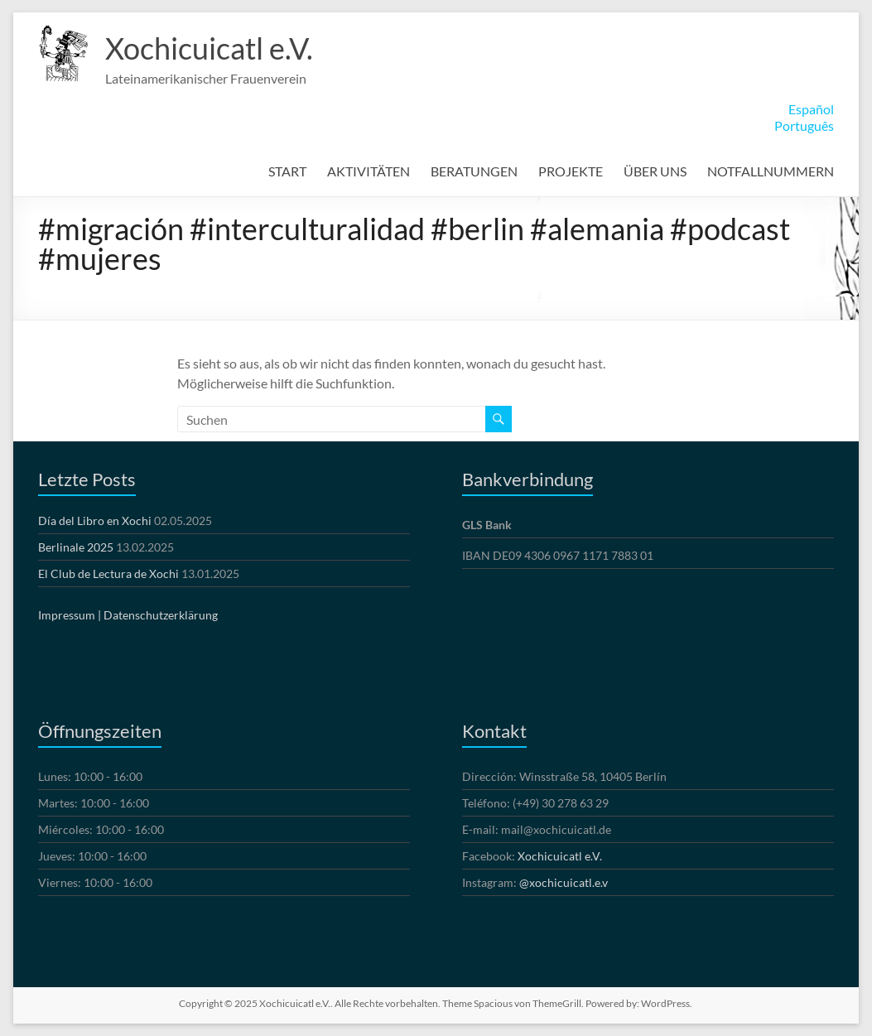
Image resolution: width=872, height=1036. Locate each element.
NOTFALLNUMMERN (770, 171)
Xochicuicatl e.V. (209, 48)
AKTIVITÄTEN (368, 171)
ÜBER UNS (655, 171)
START (287, 171)
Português (804, 125)
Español (811, 109)
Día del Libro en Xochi (95, 520)
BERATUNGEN (474, 171)
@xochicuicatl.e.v (563, 882)
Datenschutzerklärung (161, 615)
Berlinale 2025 (75, 547)
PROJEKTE (570, 171)
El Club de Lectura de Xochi (108, 573)
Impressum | (69, 615)
